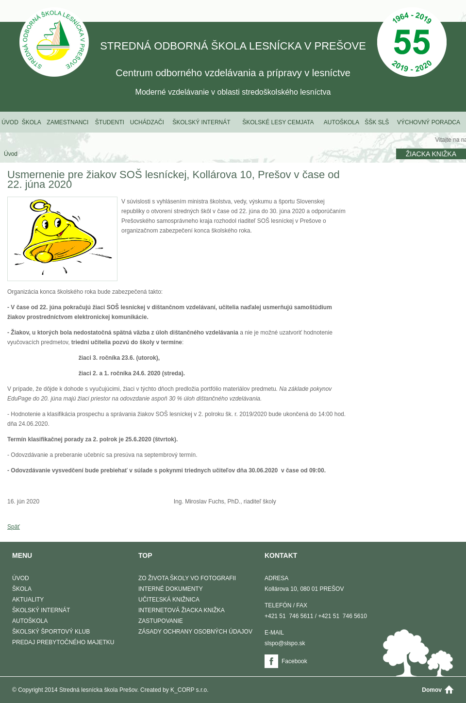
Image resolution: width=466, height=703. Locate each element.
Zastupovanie (160, 621)
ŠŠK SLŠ (377, 122)
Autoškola (341, 122)
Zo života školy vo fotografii (187, 578)
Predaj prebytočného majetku (63, 642)
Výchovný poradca (428, 122)
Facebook (294, 661)
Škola (31, 122)
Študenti (109, 122)
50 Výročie (412, 43)
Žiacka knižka (431, 154)
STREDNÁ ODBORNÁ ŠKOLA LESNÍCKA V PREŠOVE (54, 43)
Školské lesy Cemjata (278, 122)
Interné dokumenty (170, 589)
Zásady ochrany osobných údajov (195, 631)
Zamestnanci (67, 122)
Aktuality (28, 599)
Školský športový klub (51, 631)
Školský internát (201, 122)
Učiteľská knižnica (169, 599)
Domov (432, 689)
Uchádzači (147, 122)
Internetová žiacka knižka (181, 610)
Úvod (9, 122)
